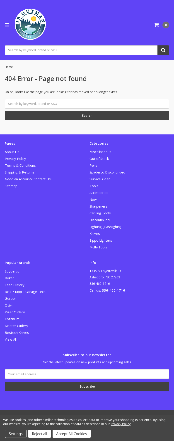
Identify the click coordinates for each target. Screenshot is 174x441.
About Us (12, 151)
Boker (9, 278)
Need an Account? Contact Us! (28, 179)
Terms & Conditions (20, 165)
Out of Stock (99, 158)
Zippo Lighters (100, 240)
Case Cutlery (14, 284)
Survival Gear (99, 179)
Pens (93, 165)
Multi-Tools (98, 247)
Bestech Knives (17, 332)
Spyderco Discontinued (107, 172)
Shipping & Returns (19, 172)
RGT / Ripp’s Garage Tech (25, 291)
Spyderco (12, 271)
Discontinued (99, 220)
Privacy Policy (15, 158)
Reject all (39, 433)
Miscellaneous (100, 151)
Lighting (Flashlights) (105, 226)
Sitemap (11, 185)
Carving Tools (100, 213)
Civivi (8, 305)
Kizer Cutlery (15, 312)
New (93, 199)
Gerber (10, 298)
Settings (16, 433)
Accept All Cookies (71, 433)
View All (11, 339)
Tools (93, 185)
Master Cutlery (16, 325)
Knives (94, 233)
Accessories (98, 192)
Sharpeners (98, 206)
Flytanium (12, 319)
